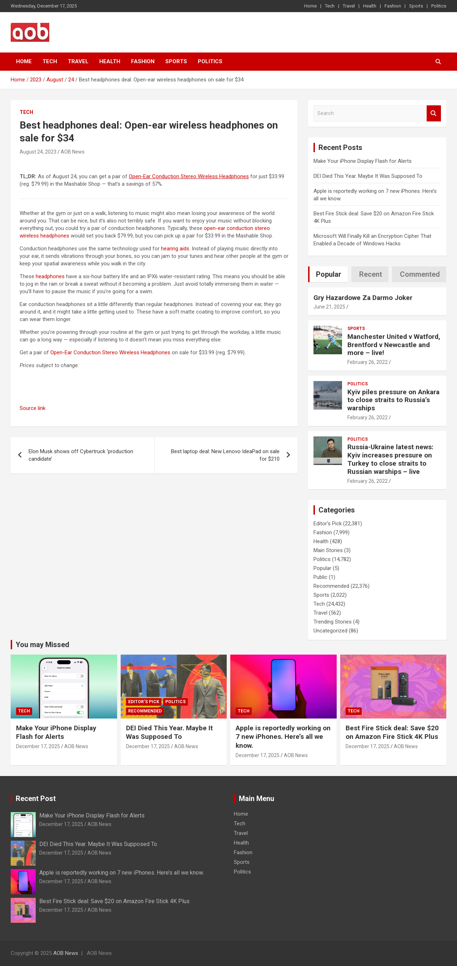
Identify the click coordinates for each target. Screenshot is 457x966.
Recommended (331, 586)
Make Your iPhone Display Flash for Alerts (362, 161)
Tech (330, 6)
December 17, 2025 (38, 746)
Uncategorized (330, 630)
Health (369, 6)
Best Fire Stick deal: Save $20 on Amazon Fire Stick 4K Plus (392, 732)
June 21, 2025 (329, 307)
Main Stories (328, 550)
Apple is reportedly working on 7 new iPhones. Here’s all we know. (283, 737)
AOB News (73, 152)
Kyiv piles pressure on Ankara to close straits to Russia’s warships (393, 400)
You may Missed (42, 644)
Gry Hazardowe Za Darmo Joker (362, 298)
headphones (50, 276)
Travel (349, 6)
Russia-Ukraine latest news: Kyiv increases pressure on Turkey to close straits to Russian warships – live (390, 459)
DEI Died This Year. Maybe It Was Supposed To (367, 176)
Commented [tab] (420, 274)
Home (310, 6)
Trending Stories (332, 622)
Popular (322, 568)
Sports (416, 6)
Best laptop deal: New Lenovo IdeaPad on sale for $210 (225, 455)
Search (434, 113)
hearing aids (175, 248)
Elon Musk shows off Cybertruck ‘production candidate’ (81, 455)
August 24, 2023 (38, 152)
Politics (438, 6)
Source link (32, 408)
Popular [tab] (328, 274)
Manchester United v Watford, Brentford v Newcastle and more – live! (393, 344)
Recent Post (36, 798)
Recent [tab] (370, 274)
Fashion (393, 6)
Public (320, 577)
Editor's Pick (327, 523)
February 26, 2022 (367, 362)
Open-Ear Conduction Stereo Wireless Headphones (110, 352)
